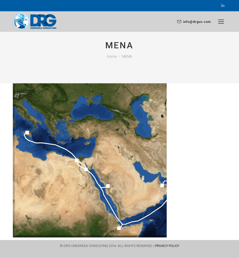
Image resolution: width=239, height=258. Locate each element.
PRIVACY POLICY (167, 246)
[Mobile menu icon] (221, 21)
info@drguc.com (194, 22)
